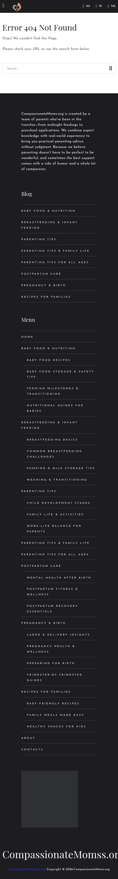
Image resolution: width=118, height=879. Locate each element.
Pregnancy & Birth (43, 285)
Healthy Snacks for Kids (56, 726)
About (28, 738)
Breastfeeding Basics (52, 440)
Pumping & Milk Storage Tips (61, 468)
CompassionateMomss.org (27, 869)
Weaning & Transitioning (57, 480)
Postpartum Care (41, 274)
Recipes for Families (46, 297)
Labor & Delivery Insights (58, 635)
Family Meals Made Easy (55, 715)
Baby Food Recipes (49, 360)
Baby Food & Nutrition (48, 211)
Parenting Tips (38, 239)
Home (27, 337)
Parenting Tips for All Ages (55, 262)
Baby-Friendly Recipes (53, 703)
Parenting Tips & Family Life (55, 251)
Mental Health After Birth (59, 577)
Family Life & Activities (55, 514)
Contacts (32, 749)
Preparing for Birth (51, 663)
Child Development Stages (58, 503)
